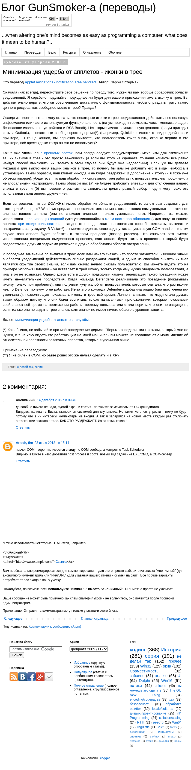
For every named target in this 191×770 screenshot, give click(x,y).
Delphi (144, 680)
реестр (158, 722)
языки (177, 740)
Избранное (82, 662)
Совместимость (144, 671)
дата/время (137, 731)
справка (135, 736)
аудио (149, 740)
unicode (160, 686)
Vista (161, 727)
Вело (52, 52)
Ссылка (61, 562)
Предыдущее (177, 618)
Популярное (83, 672)
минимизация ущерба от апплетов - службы (52, 320)
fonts (173, 727)
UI (179, 676)
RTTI (140, 722)
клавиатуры (165, 731)
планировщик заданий (45, 219)
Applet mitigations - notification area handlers (61, 82)
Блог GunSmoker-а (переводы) (78, 7)
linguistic (143, 727)
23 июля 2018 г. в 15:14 (52, 443)
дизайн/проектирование (148, 713)
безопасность (140, 704)
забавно (137, 676)
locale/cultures (162, 709)
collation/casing (170, 718)
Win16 (166, 680)
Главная (11, 52)
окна (167, 666)
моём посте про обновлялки (129, 219)
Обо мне (115, 52)
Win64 (176, 722)
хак (171, 699)
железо (161, 676)
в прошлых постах (56, 153)
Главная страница (95, 618)
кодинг (138, 649)
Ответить (23, 427)
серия (39, 366)
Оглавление (92, 52)
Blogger (104, 758)
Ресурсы (69, 52)
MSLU (171, 736)
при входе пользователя (39, 224)
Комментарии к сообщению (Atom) (55, 626)
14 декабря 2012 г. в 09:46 (56, 400)
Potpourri (135, 740)
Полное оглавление (89, 685)
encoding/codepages (145, 699)
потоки (136, 685)
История (171, 649)
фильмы (164, 740)
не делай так (24, 366)
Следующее (13, 618)
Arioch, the (24, 443)
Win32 (145, 666)
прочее (175, 661)
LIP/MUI (155, 736)
